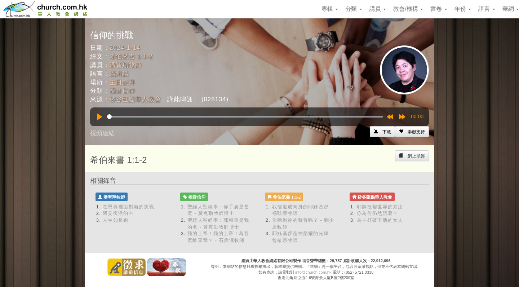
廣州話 (119, 73)
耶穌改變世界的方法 (380, 206)
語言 (486, 9)
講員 (377, 9)
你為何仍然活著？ (377, 213)
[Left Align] (412, 131)
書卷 (438, 9)
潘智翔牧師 (126, 65)
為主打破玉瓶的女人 (380, 220)
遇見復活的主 (118, 213)
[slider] (245, 116)
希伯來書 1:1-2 (131, 56)
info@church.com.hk (313, 272)
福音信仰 (122, 90)
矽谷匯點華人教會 (135, 99)
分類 (353, 9)
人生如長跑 (116, 220)
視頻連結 (102, 133)
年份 (462, 9)
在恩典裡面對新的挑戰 (128, 206)
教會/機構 (408, 9)
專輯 (329, 9)
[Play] (99, 117)
